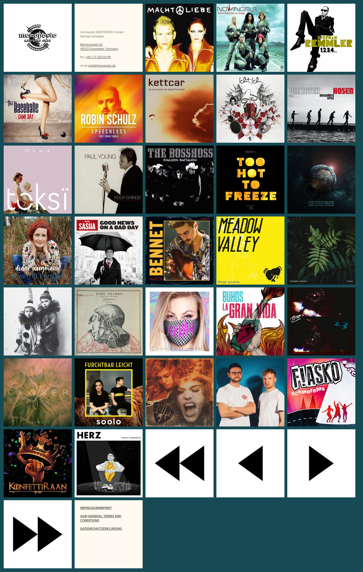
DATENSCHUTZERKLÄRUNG (101, 528)
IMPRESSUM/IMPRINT (96, 508)
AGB (83, 516)
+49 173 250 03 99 (98, 57)
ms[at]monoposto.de (102, 65)
